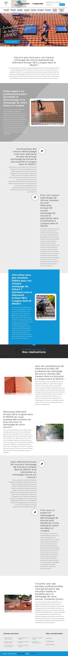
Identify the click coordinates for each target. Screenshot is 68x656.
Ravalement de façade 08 (20, 10)
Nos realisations (12, 42)
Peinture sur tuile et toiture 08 (61, 10)
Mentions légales (21, 653)
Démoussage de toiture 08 (47, 10)
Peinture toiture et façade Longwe (8, 642)
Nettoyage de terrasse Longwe (37, 638)
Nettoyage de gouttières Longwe (36, 642)
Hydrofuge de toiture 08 (13, 10)
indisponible (24, 4)
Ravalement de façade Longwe (23, 642)
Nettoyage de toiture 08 (6, 10)
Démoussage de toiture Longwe (8, 638)
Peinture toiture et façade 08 (54, 10)
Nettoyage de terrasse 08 (33, 10)
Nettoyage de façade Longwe (23, 646)
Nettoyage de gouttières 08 (40, 10)
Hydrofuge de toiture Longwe (23, 638)
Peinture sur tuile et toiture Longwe (9, 646)
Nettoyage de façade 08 (26, 10)
